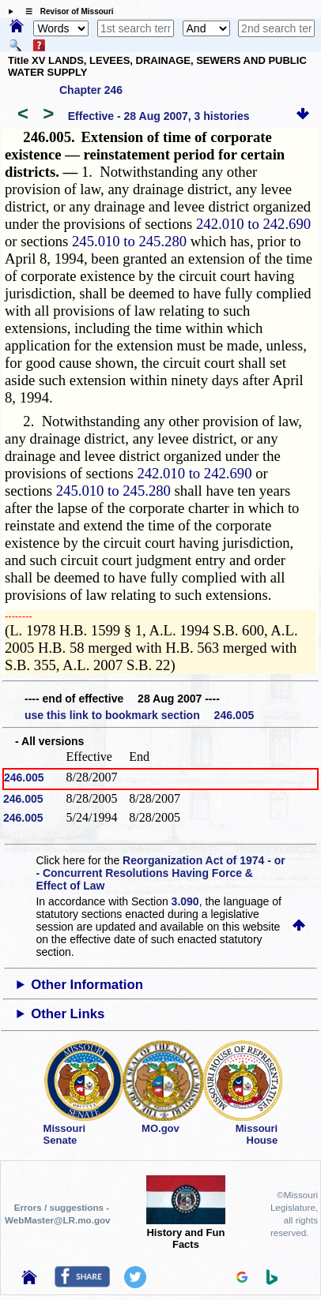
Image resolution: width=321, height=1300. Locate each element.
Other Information (87, 984)
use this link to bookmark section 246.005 (139, 715)
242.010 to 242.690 (253, 223)
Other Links (67, 1013)
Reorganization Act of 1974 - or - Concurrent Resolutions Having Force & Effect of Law (160, 873)
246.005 (24, 777)
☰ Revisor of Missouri (65, 11)
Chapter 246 (91, 90)
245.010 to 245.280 (129, 241)
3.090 (185, 901)
